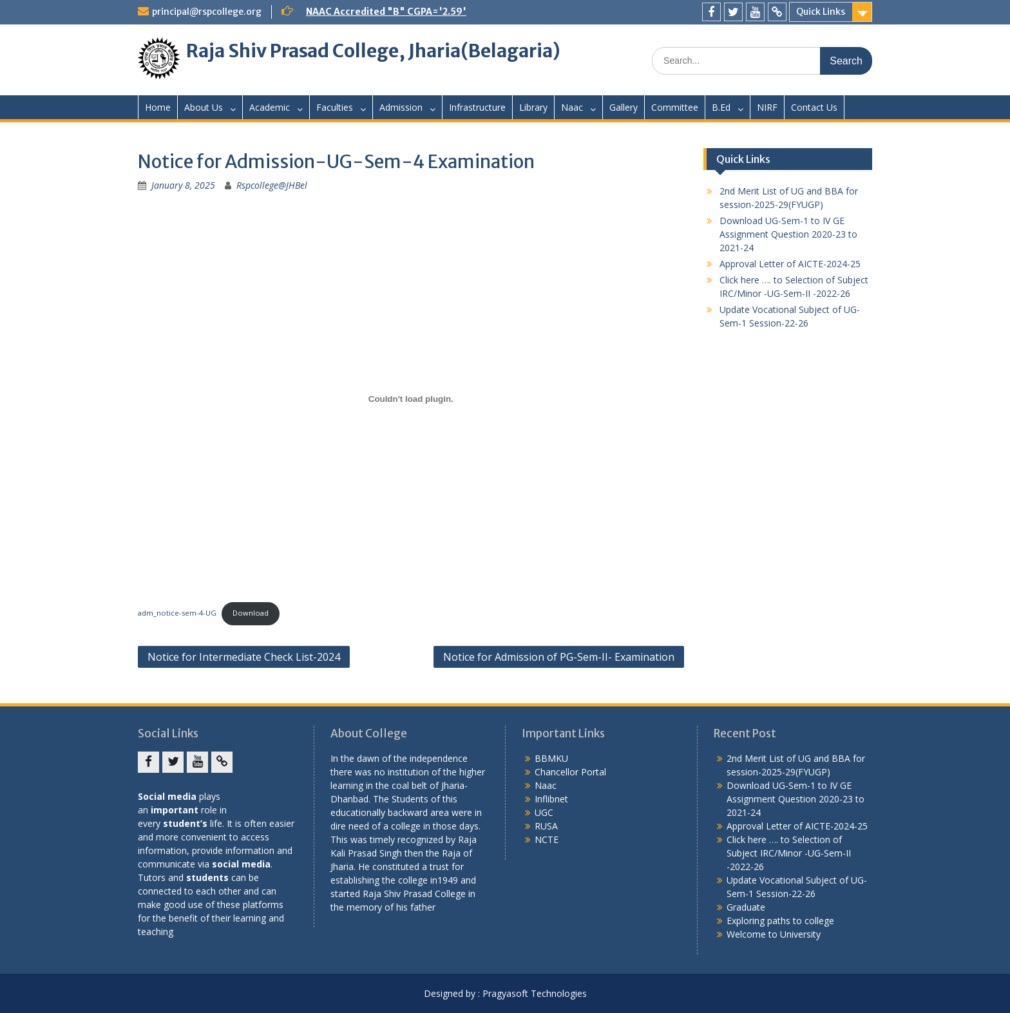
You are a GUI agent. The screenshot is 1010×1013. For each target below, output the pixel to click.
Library (533, 107)
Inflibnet (551, 799)
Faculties (334, 107)
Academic (269, 107)
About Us (203, 107)
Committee (674, 107)
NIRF (767, 107)
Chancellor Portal (570, 772)
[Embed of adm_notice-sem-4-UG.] (411, 398)
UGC (544, 812)
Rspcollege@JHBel (271, 185)
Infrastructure (477, 107)
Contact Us (814, 107)
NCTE (546, 839)
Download (251, 613)
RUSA (546, 826)
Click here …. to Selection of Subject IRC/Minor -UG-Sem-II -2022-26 (789, 853)
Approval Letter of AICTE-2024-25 (790, 264)
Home (158, 107)
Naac (572, 107)
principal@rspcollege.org (207, 11)
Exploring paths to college (780, 920)
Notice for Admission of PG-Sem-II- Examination (558, 657)
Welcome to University (774, 934)
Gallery (623, 107)
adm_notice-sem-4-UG (177, 613)
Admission (401, 107)
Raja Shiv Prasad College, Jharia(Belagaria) (373, 50)
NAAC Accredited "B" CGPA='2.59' (386, 11)
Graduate (746, 907)
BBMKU (551, 758)
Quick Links (820, 11)
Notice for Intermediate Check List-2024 (244, 657)
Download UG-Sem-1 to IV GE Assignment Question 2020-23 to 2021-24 (788, 234)
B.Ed (721, 107)
